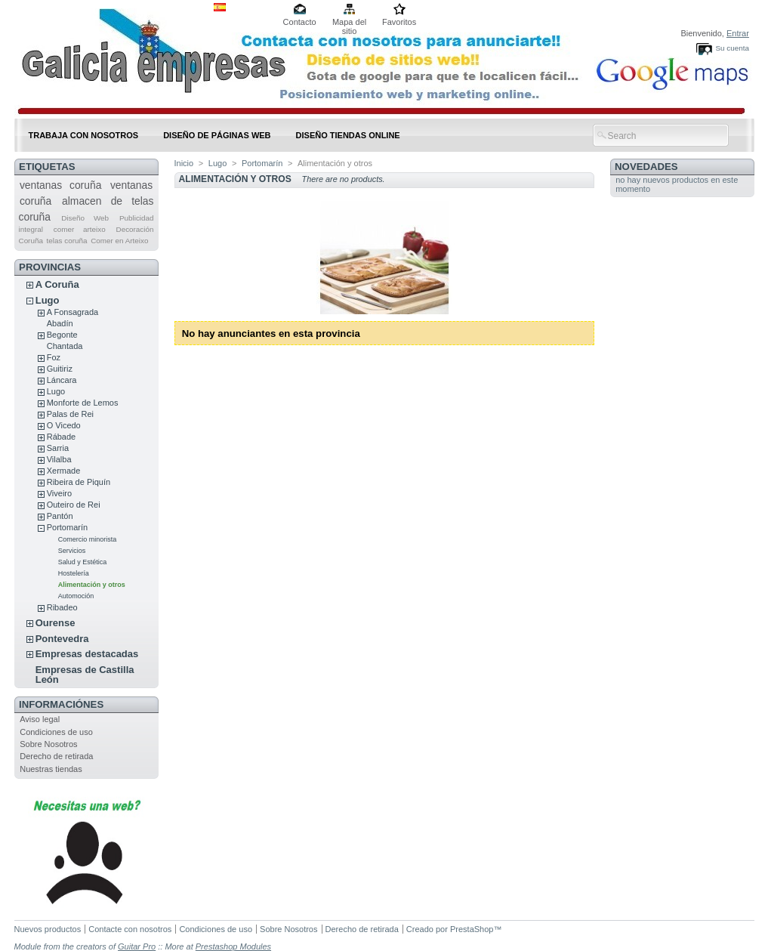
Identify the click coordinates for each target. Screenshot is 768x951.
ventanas (131, 185)
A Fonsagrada (73, 311)
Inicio (184, 163)
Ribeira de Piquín (78, 481)
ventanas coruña (61, 185)
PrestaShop (471, 929)
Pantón (60, 515)
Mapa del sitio (349, 23)
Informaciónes (61, 704)
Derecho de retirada (56, 756)
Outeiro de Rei (73, 504)
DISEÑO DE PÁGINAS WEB (216, 135)
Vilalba (59, 459)
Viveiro (59, 493)
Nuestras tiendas (51, 768)
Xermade (64, 470)
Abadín (60, 323)
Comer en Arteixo (119, 240)
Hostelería (73, 573)
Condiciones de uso (56, 731)
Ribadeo (62, 607)
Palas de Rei (70, 413)
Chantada (65, 345)
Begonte (62, 334)
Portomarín (67, 527)
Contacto (299, 21)
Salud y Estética (82, 562)
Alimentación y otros (91, 584)
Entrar (737, 33)
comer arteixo (80, 229)
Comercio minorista (87, 539)
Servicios (72, 550)
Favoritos (399, 21)
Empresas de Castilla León (84, 674)
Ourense (55, 622)
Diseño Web (85, 218)
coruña (35, 201)
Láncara (62, 379)
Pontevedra (62, 638)
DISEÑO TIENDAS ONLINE (348, 135)
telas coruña (67, 240)
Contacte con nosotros (129, 929)
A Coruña (57, 284)
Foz (53, 357)
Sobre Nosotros (48, 744)
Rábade (61, 436)
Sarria (58, 447)
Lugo (47, 300)
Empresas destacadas (87, 653)
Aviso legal (40, 719)
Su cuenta (731, 48)
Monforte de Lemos (83, 402)
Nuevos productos (48, 929)
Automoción (76, 596)
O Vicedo (64, 425)
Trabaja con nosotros (84, 135)
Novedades (646, 166)
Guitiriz (59, 368)
